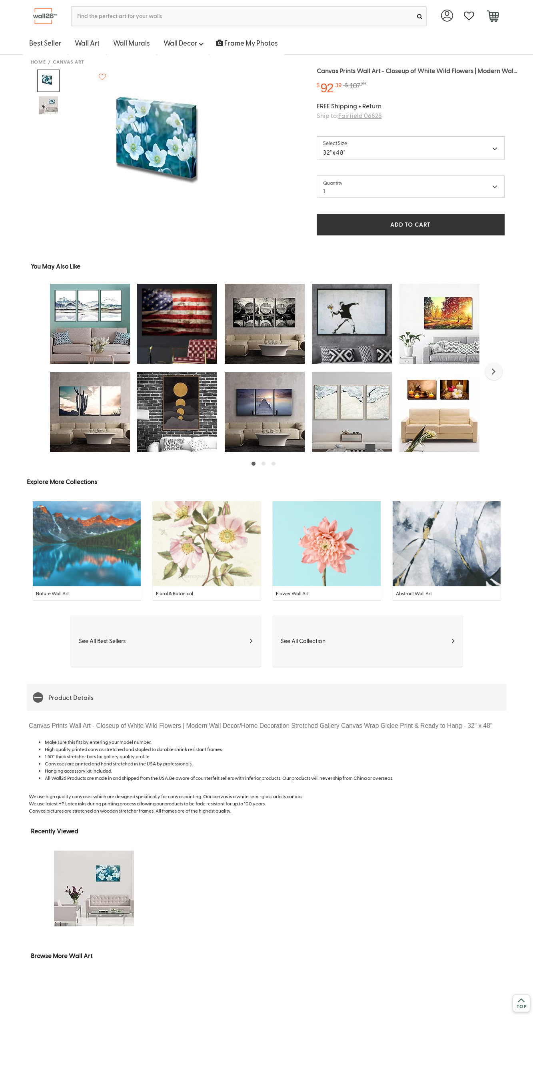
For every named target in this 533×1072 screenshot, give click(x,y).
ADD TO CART (410, 224)
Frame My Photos (247, 43)
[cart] (493, 17)
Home (38, 61)
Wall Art (87, 43)
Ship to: (349, 115)
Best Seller (45, 43)
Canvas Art (68, 61)
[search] (420, 16)
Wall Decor (184, 43)
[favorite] (469, 16)
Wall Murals (131, 43)
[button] (494, 371)
